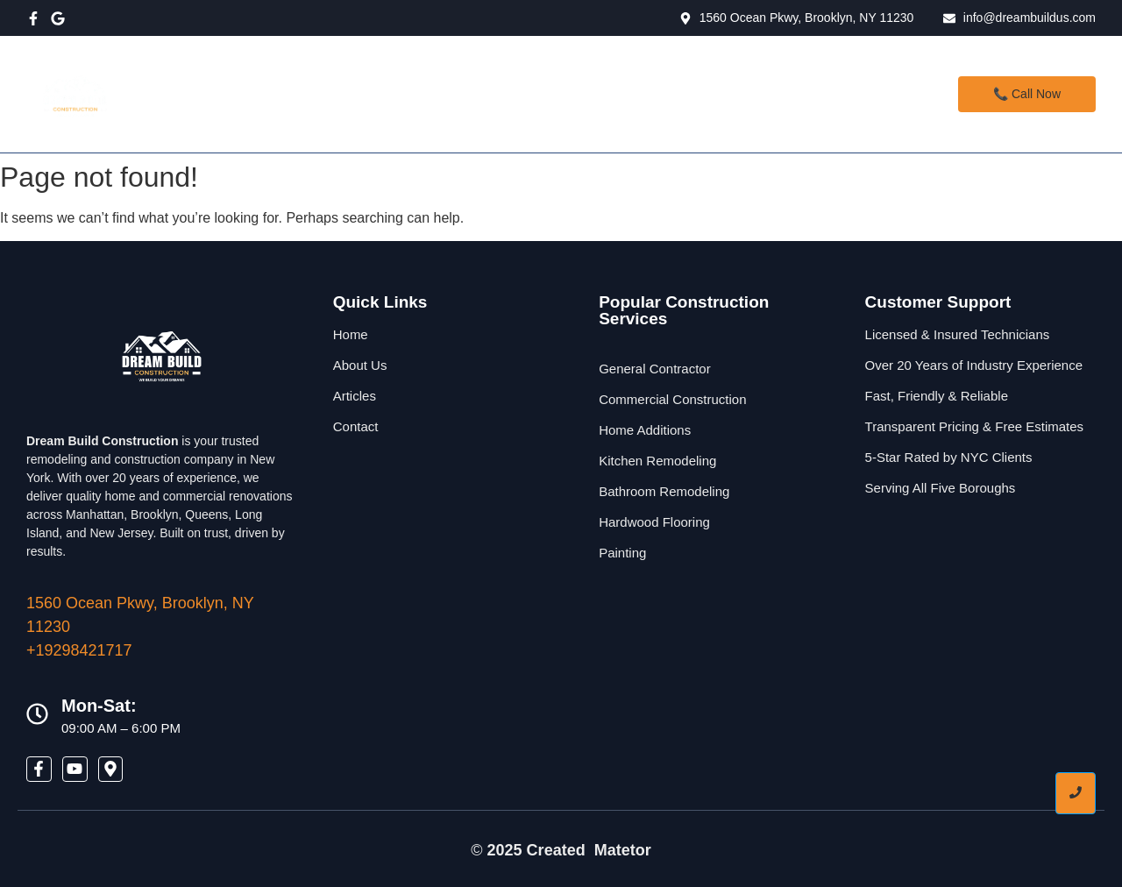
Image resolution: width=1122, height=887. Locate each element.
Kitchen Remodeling (657, 460)
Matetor (622, 850)
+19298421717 (79, 650)
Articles (354, 395)
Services (476, 94)
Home (393, 94)
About (554, 94)
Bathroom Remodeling (664, 491)
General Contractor (655, 368)
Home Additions (645, 429)
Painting (622, 552)
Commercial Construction (672, 399)
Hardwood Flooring (654, 521)
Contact (635, 94)
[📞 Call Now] (1027, 94)
